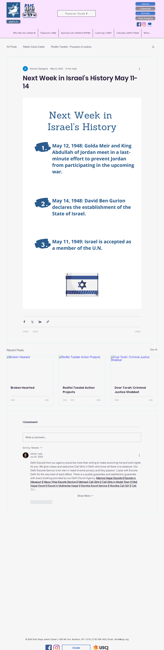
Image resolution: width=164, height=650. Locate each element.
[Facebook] (139, 24)
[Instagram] (144, 24)
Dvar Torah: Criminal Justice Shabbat (130, 390)
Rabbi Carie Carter (34, 46)
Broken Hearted (22, 388)
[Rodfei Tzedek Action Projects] (82, 369)
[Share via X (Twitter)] (32, 321)
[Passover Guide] (76, 13)
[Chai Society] (145, 18)
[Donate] (145, 13)
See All (153, 349)
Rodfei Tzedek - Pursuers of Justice (71, 46)
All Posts (12, 46)
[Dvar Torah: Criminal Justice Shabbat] (134, 369)
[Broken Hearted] (30, 369)
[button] (153, 46)
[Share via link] (47, 321)
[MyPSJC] (13, 21)
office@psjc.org (121, 639)
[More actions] (139, 69)
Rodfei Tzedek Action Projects (79, 390)
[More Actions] (139, 455)
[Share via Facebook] (24, 321)
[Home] (145, 4)
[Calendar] (145, 8)
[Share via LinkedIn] (39, 321)
